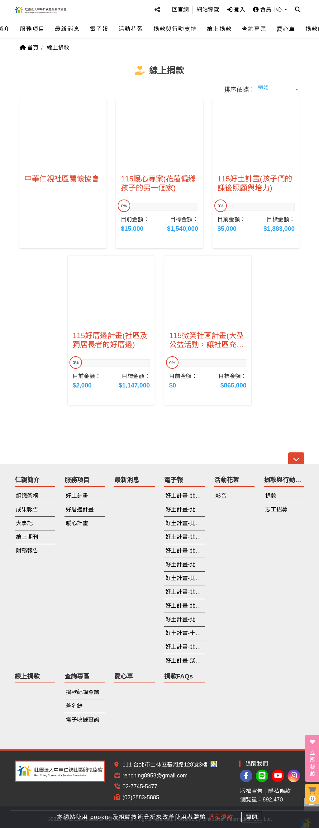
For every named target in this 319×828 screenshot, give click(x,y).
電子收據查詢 (82, 720)
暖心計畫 (77, 523)
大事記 (24, 523)
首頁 (29, 48)
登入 (236, 8)
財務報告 (27, 551)
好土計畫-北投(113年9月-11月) (203, 551)
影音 (220, 496)
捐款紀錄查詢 (82, 692)
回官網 (180, 8)
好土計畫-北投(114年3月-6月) (202, 523)
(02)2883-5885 (140, 797)
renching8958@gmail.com (155, 775)
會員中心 (268, 8)
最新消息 (67, 26)
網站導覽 (208, 8)
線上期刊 (27, 537)
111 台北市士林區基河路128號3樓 (169, 764)
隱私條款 (279, 791)
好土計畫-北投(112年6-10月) (200, 606)
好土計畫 (77, 496)
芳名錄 (74, 706)
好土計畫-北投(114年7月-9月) (202, 509)
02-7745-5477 (139, 786)
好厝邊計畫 (80, 509)
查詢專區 (254, 26)
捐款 (270, 496)
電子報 (99, 26)
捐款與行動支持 (175, 26)
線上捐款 (219, 26)
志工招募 (276, 509)
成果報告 (27, 509)
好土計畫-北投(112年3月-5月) (202, 619)
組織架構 (27, 496)
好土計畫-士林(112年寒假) (198, 633)
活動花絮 (130, 26)
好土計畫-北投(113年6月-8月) (202, 564)
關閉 (254, 816)
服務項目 (32, 26)
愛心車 (286, 26)
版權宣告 (251, 791)
